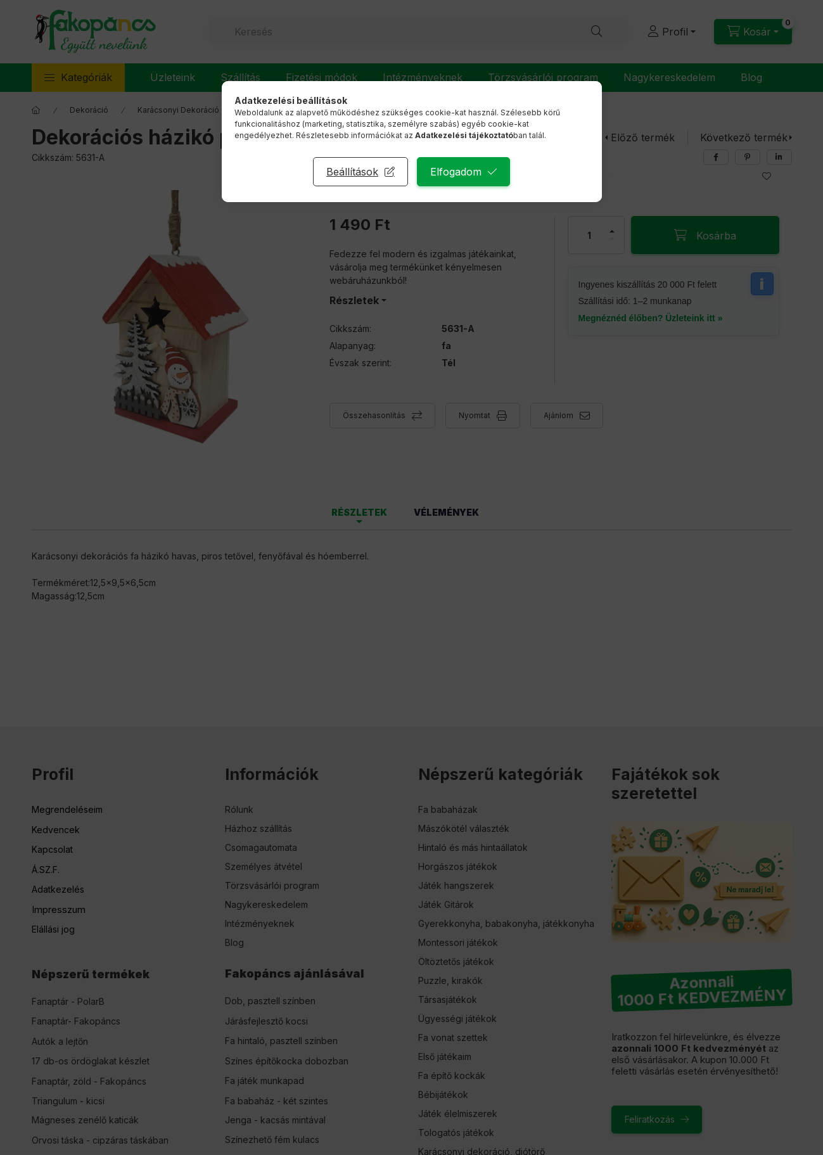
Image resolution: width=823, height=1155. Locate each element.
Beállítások (352, 171)
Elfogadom (456, 171)
